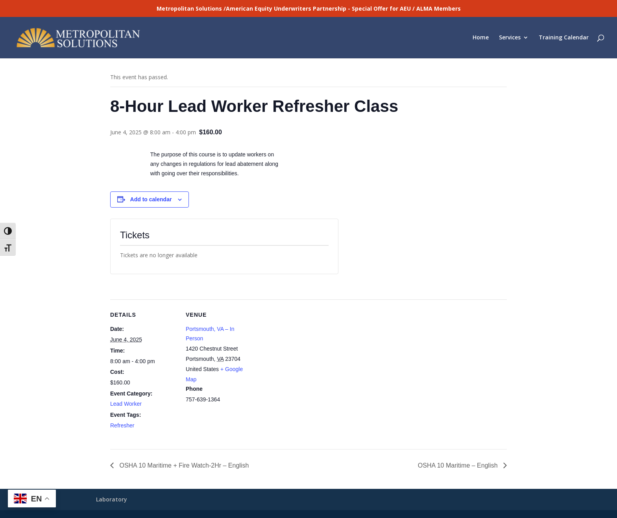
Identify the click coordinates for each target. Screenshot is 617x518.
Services (510, 38)
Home (481, 38)
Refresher (122, 425)
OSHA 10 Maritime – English (458, 465)
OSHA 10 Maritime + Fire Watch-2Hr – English (183, 465)
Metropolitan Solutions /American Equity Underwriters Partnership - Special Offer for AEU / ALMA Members (309, 8)
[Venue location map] (302, 353)
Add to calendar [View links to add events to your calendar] (151, 199)
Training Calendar (564, 38)
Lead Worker (126, 404)
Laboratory (111, 499)
